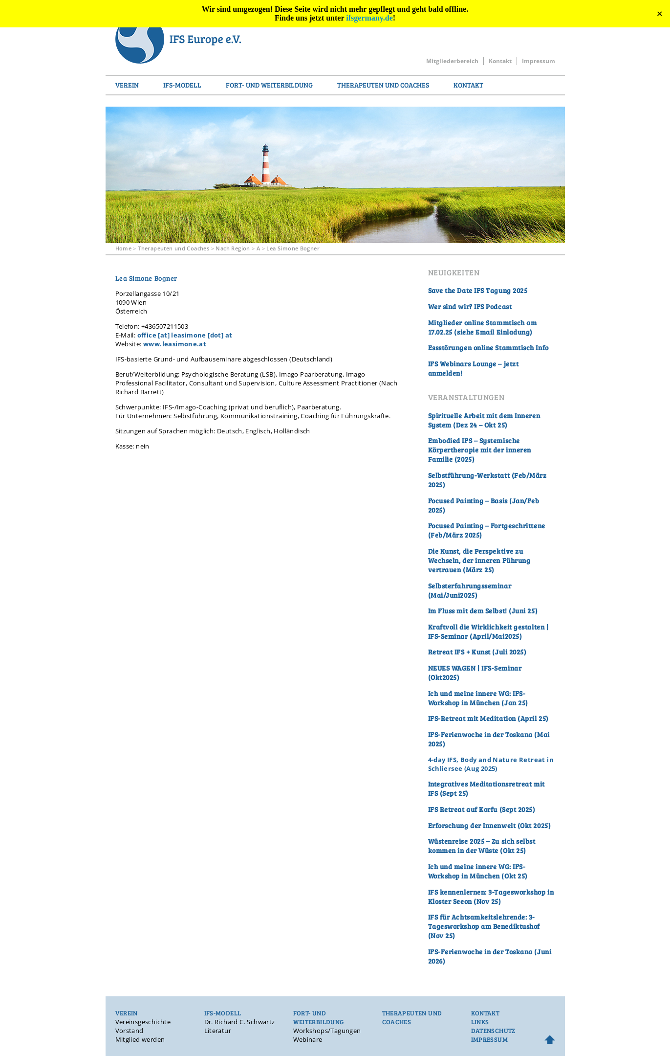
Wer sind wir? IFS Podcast (470, 306)
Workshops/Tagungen (327, 1030)
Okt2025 (444, 677)
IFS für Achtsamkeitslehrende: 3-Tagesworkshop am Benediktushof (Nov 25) (484, 926)
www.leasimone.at (174, 343)
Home (123, 248)
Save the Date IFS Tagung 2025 (478, 290)
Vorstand (129, 1030)
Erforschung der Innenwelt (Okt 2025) (489, 825)
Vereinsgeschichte (143, 1021)
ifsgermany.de (369, 18)
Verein (127, 85)
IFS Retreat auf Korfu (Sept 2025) (482, 809)
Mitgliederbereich (452, 61)
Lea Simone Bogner (293, 248)
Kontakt (500, 61)
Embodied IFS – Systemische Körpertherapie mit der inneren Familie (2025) (479, 450)
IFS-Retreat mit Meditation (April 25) (488, 718)
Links (480, 1021)
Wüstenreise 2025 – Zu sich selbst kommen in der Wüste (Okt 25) (482, 845)
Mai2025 (505, 636)
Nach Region (233, 248)
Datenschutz (493, 1030)
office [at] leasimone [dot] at (185, 335)
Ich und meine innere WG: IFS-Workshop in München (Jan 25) (478, 698)
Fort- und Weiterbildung (269, 85)
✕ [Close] (659, 14)
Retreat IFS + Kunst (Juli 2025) (477, 651)
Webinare (308, 1039)
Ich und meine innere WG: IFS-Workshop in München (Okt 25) (478, 871)
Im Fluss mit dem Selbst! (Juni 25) (483, 610)
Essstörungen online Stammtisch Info (488, 347)
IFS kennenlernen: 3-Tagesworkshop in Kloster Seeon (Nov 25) (491, 896)
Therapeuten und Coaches (383, 85)
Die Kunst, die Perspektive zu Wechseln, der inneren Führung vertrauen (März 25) (479, 560)
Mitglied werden (140, 1039)
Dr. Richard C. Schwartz (239, 1021)
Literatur (218, 1030)
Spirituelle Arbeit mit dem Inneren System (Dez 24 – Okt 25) (484, 420)
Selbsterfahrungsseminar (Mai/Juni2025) (470, 590)
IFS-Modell (182, 85)
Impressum (538, 61)
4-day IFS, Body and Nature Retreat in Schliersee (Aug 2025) (491, 764)
